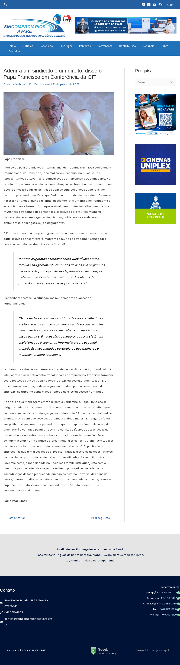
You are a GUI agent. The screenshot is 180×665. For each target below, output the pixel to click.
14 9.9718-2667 (168, 598)
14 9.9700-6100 (168, 614)
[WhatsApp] (160, 4)
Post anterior (14, 518)
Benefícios (43, 46)
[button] (6, 4)
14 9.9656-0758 (168, 603)
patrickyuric (164, 650)
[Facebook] (149, 4)
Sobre (156, 46)
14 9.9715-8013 (168, 609)
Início (11, 46)
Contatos (14, 51)
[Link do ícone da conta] (171, 4)
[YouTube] (154, 4)
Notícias (26, 46)
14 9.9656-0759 (168, 592)
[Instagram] (143, 4)
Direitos (9, 84)
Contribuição (121, 46)
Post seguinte (102, 518)
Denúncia (141, 46)
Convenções (99, 46)
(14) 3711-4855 (13, 612)
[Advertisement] (155, 285)
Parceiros (81, 46)
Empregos (62, 46)
